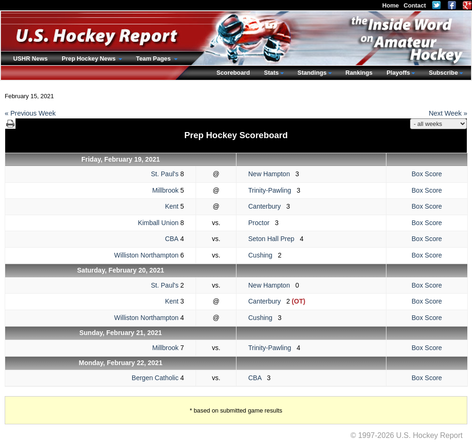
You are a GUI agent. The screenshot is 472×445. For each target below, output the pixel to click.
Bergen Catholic (155, 378)
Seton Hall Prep (274, 238)
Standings (312, 72)
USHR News (30, 58)
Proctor (261, 222)
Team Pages (154, 58)
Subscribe (443, 72)
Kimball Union (158, 222)
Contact (414, 5)
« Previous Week (30, 113)
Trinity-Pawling (272, 190)
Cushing (263, 255)
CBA (172, 238)
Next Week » (448, 113)
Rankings (359, 72)
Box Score (427, 174)
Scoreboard (233, 72)
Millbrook (165, 190)
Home (390, 5)
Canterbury (267, 206)
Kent (172, 206)
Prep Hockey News (89, 58)
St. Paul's (165, 174)
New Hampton (271, 174)
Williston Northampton (146, 255)
